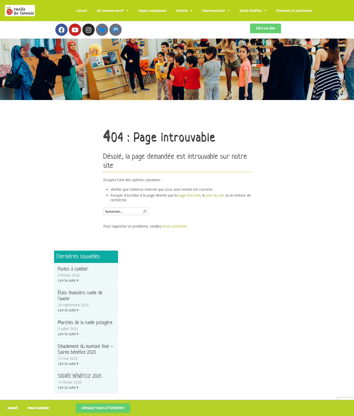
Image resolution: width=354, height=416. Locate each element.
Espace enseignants (152, 11)
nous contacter (174, 226)
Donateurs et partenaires (294, 11)
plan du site (215, 195)
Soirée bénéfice (252, 10)
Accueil (82, 11)
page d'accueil (189, 195)
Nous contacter (38, 408)
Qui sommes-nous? (113, 10)
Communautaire (216, 10)
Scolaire (184, 10)
